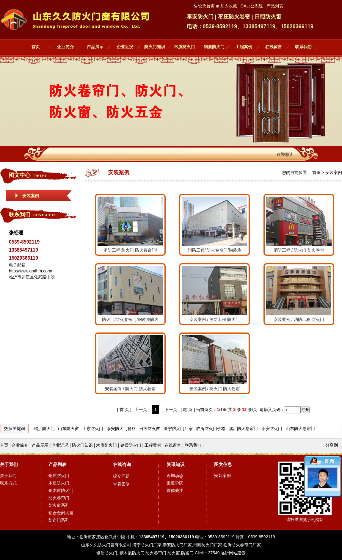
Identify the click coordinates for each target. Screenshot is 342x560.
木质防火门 (184, 47)
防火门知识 (154, 47)
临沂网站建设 (233, 552)
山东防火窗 (68, 428)
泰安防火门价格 (121, 428)
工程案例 (244, 47)
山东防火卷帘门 (300, 428)
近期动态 (175, 475)
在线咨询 (122, 464)
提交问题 (121, 476)
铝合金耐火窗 (60, 512)
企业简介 (65, 47)
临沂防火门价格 (210, 428)
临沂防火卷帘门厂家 (242, 544)
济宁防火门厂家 (178, 428)
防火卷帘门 (58, 497)
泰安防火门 (271, 428)
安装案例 (30, 195)
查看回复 (121, 484)
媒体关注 (175, 490)
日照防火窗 (149, 428)
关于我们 (9, 464)
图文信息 (223, 464)
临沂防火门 (44, 428)
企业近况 (125, 47)
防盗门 (187, 552)
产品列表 (57, 464)
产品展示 (95, 47)
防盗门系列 (58, 520)
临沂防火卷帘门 (243, 428)
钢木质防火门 (60, 490)
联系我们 (303, 47)
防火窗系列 (58, 505)
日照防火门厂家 (207, 544)
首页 (36, 47)
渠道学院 (175, 483)
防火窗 (173, 552)
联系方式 (8, 483)
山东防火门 (92, 428)
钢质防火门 (214, 47)
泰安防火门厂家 (177, 544)
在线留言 (273, 47)
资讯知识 (175, 464)
